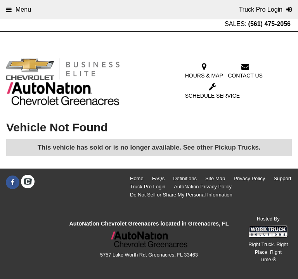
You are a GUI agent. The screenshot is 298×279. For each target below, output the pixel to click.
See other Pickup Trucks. (222, 147)
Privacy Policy (249, 178)
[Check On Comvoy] (28, 182)
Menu (18, 9)
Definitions (185, 178)
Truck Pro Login (147, 186)
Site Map (215, 178)
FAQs (158, 178)
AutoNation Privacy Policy (203, 186)
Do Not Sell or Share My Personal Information (181, 195)
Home (137, 178)
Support (282, 178)
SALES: (258, 24)
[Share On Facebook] (12, 182)
